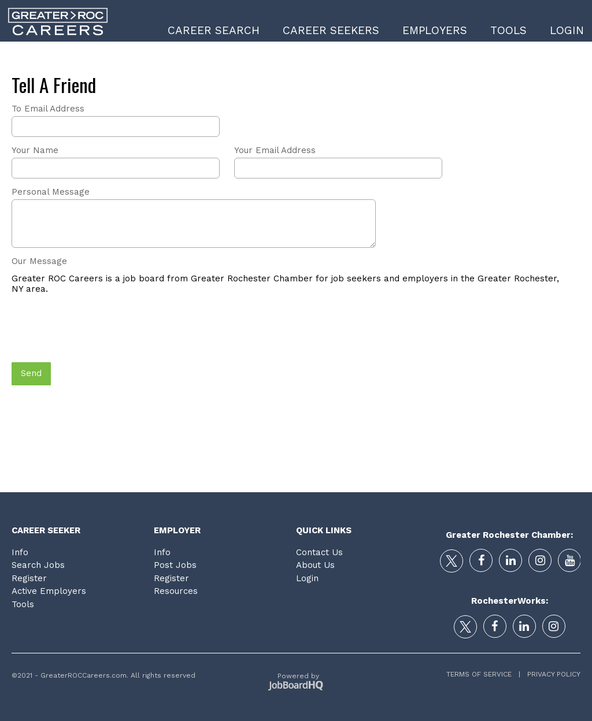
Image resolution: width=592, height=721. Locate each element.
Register (29, 578)
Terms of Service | (483, 674)
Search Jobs (38, 565)
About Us (315, 565)
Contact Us (319, 552)
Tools (508, 30)
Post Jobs (175, 565)
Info (20, 552)
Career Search (214, 30)
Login (567, 30)
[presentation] (99, 329)
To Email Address (48, 108)
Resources (176, 591)
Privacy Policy (550, 674)
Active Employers (49, 591)
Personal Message (51, 192)
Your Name (35, 150)
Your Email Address (275, 150)
